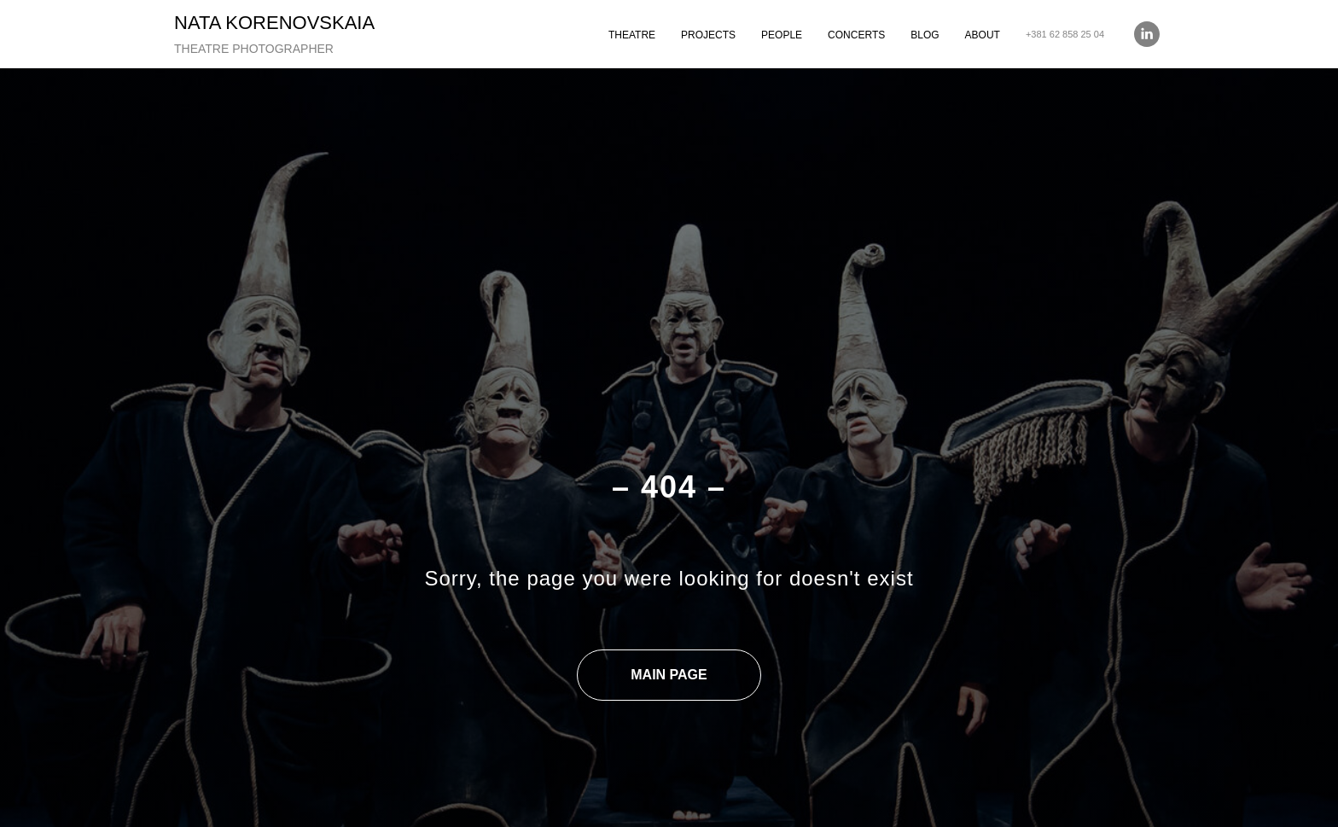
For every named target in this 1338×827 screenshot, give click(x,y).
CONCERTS (856, 35)
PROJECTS (708, 35)
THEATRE (631, 35)
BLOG (924, 35)
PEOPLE (781, 35)
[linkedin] (1147, 34)
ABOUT (982, 35)
